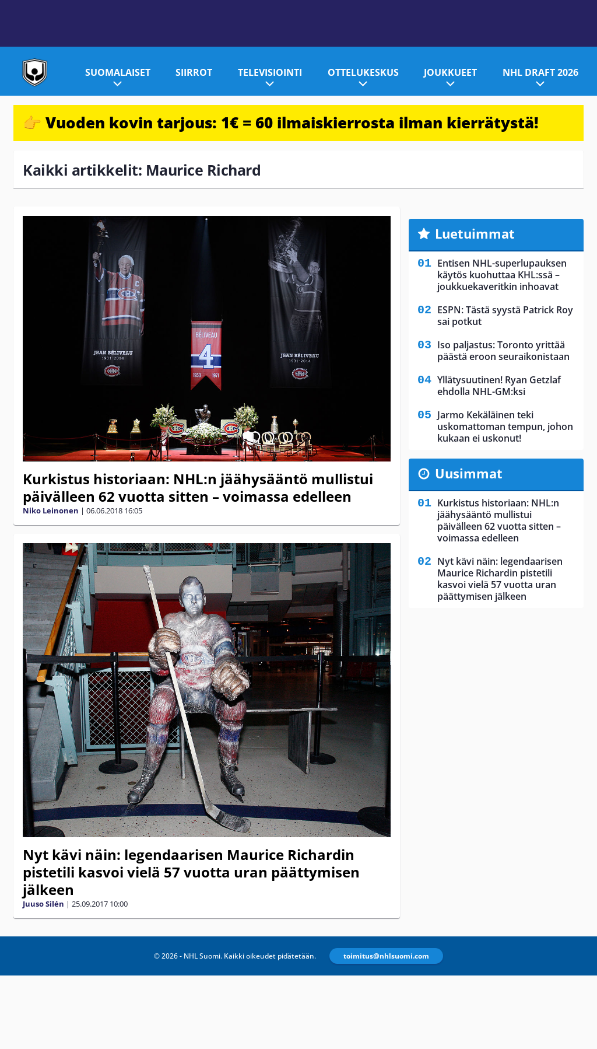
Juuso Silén (43, 903)
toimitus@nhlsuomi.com (386, 956)
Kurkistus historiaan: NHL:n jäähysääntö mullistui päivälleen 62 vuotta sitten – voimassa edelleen (198, 487)
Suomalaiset (117, 72)
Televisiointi (270, 72)
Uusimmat (469, 473)
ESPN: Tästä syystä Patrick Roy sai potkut (505, 315)
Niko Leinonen (51, 510)
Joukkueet (450, 72)
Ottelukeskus (363, 72)
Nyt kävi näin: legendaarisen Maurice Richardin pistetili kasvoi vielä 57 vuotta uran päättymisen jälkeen (191, 872)
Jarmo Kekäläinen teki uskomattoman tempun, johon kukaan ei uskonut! (505, 426)
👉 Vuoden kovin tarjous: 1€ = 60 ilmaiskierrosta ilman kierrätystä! (281, 122)
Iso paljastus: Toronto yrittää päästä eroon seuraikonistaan (503, 350)
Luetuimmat (475, 233)
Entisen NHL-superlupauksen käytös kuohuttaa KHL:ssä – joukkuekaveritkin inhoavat (502, 275)
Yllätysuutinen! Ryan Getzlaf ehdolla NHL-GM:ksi (499, 385)
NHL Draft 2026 (540, 72)
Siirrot (193, 72)
